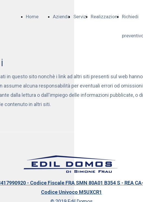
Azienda (61, 16)
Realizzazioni (105, 16)
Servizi (80, 16)
